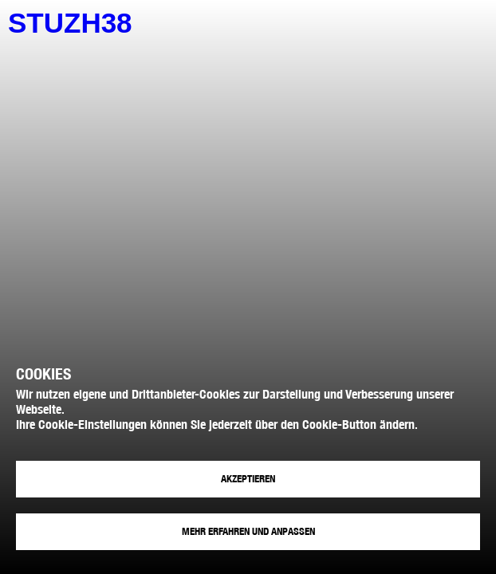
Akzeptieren (248, 479)
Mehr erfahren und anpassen (248, 531)
